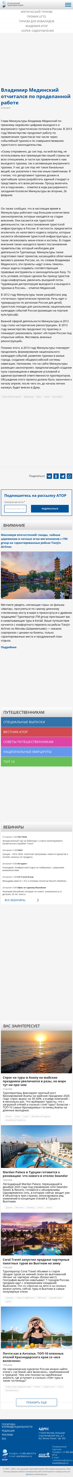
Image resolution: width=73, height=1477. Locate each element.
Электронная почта (13, 502)
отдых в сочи (49, 1386)
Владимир (28, 396)
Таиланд (30, 1207)
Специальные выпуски (24, 722)
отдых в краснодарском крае (18, 1386)
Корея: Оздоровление (37, 31)
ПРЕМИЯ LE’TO (36, 16)
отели (46, 396)
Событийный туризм (11, 396)
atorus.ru (30, 1474)
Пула (38, 396)
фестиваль (57, 396)
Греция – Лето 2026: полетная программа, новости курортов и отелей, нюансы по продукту (35, 855)
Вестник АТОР (15, 732)
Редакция (8, 1430)
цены (8, 1301)
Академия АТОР (36, 26)
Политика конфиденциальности (17, 1425)
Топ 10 (9, 761)
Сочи (60, 1386)
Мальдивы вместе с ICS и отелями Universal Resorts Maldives (34, 880)
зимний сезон (55, 1297)
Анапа (8, 1116)
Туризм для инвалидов (36, 21)
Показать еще (36, 1402)
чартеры (9, 1297)
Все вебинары (15, 900)
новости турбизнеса (26, 1297)
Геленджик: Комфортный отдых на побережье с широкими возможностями (33, 869)
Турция (9, 1207)
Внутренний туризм (41, 1116)
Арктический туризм (36, 12)
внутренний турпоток (15, 1120)
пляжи (49, 1207)
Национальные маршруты (27, 752)
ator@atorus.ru (24, 1456)
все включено (12, 1390)
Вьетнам (19, 1207)
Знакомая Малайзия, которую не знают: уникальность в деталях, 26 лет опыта (31, 893)
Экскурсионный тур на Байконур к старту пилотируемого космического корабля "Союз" (32, 842)
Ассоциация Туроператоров (15, 4)
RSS (4, 1438)
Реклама (7, 1434)
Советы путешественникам (28, 742)
